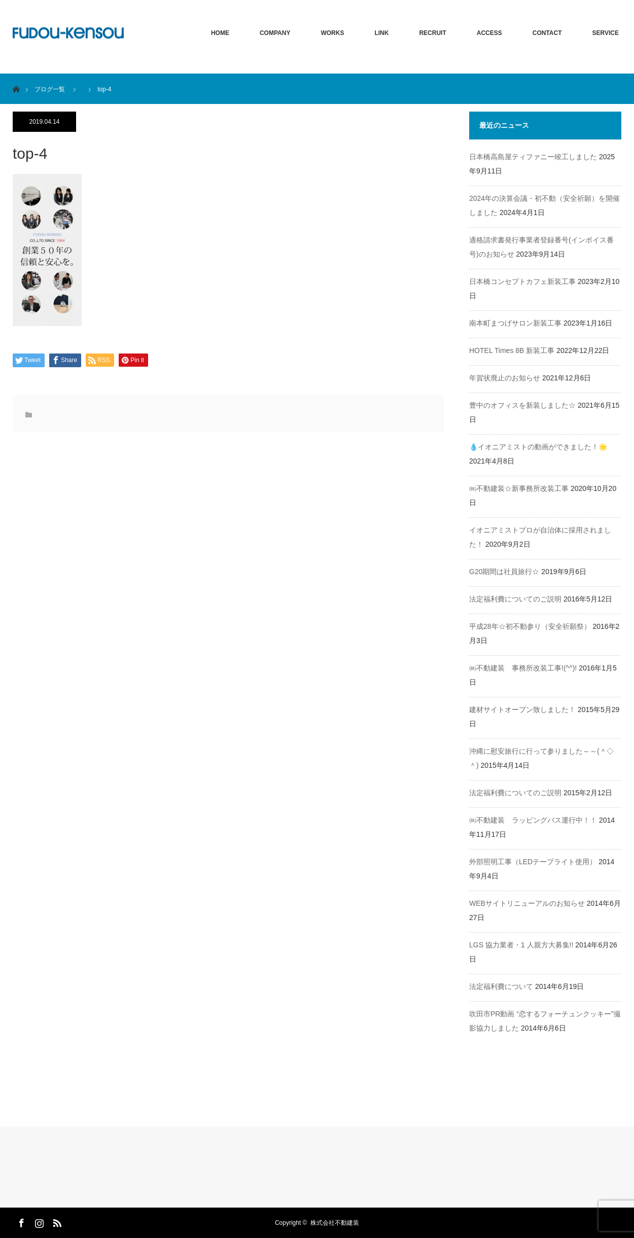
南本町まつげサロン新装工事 (515, 323)
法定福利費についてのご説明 (515, 599)
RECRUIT (432, 33)
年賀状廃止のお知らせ (504, 378)
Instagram (38, 1221)
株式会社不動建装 (334, 1222)
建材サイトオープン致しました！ (522, 709)
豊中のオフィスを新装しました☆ (522, 405)
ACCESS (489, 33)
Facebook (20, 1221)
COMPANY (275, 33)
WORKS (332, 33)
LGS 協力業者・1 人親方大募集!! (521, 945)
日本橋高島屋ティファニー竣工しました (533, 157)
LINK (381, 33)
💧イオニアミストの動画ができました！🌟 (538, 447)
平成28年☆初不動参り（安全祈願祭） (530, 626)
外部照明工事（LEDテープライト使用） (532, 862)
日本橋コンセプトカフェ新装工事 (522, 281)
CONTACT (547, 33)
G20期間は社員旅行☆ (504, 572)
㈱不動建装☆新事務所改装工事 (519, 488)
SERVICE (605, 33)
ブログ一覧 (49, 89)
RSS (55, 1221)
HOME (220, 33)
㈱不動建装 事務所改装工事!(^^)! (523, 668)
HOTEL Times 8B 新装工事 (511, 350)
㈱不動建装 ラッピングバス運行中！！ (533, 820)
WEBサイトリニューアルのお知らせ (527, 903)
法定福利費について (501, 986)
